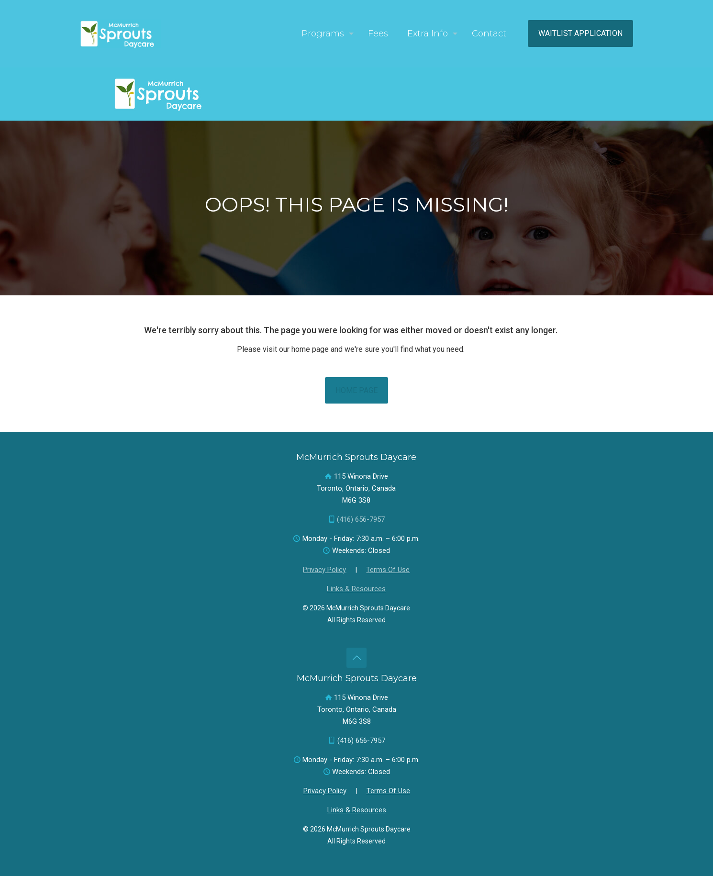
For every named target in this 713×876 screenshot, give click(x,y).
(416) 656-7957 (361, 519)
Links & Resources (356, 588)
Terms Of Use (388, 569)
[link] (162, 94)
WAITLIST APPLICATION (580, 33)
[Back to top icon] (356, 658)
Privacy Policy (324, 569)
